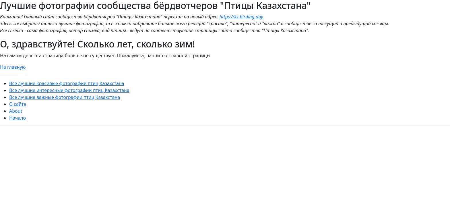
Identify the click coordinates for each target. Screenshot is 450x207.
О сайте (17, 104)
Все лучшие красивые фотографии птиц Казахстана (66, 83)
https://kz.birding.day (241, 17)
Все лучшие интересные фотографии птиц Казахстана (69, 90)
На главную (13, 67)
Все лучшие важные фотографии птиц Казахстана (64, 97)
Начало (17, 118)
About (15, 111)
